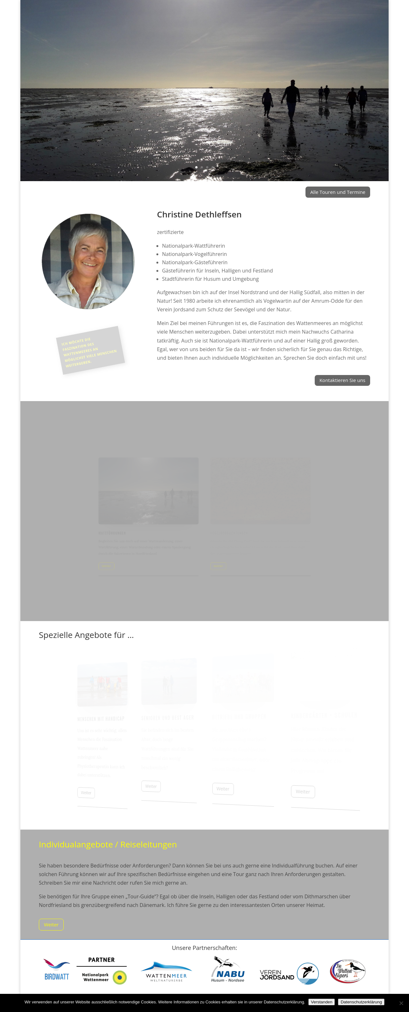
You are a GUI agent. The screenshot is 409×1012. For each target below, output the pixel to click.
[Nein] (401, 1003)
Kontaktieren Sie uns (342, 380)
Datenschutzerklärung (361, 1002)
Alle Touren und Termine (337, 192)
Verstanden (321, 1002)
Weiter (51, 924)
